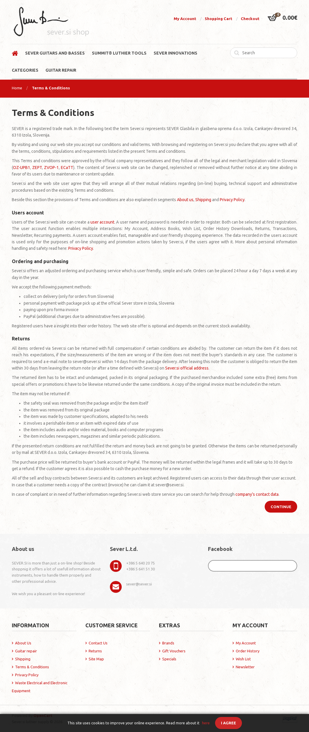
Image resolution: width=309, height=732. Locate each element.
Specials (169, 659)
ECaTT (67, 167)
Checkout (250, 19)
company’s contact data (257, 494)
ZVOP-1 (51, 167)
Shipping (203, 199)
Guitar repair (26, 651)
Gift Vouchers (174, 651)
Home (17, 88)
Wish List (243, 659)
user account (102, 222)
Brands (168, 643)
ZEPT (37, 167)
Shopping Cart (218, 19)
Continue (281, 507)
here (206, 723)
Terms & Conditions (51, 88)
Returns (95, 651)
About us (185, 199)
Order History (247, 651)
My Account (185, 19)
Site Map (96, 659)
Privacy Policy (232, 199)
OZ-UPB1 (21, 167)
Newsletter (245, 667)
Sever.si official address (187, 368)
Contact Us (98, 643)
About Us (23, 643)
